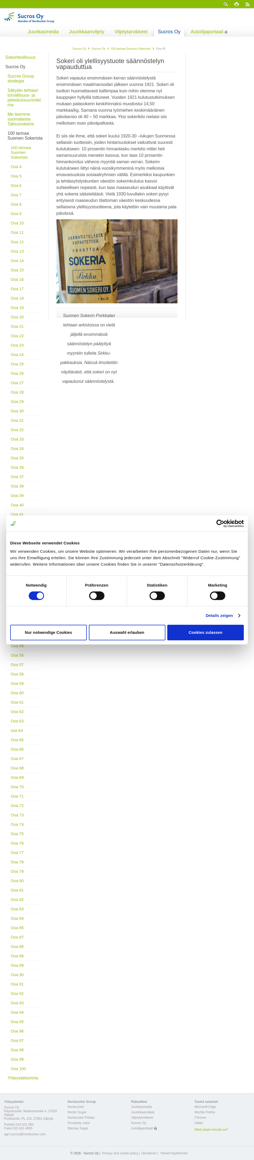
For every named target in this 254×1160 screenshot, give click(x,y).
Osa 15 (17, 270)
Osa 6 (16, 185)
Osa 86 (17, 946)
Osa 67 (17, 758)
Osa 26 (17, 373)
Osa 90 (17, 974)
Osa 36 (17, 467)
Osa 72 (17, 805)
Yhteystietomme (23, 1078)
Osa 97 (17, 1040)
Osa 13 (17, 251)
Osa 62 (17, 711)
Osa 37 (17, 476)
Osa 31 (17, 420)
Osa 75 (17, 833)
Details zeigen (219, 615)
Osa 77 (17, 852)
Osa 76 (17, 843)
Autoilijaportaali (207, 31)
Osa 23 (17, 345)
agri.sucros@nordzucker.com (25, 1134)
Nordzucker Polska (81, 1117)
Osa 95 (17, 1021)
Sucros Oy (169, 31)
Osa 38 (17, 486)
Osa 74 (17, 824)
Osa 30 (17, 411)
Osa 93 (17, 1003)
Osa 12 (17, 241)
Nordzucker (76, 1107)
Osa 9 (16, 213)
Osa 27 (17, 382)
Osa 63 (17, 721)
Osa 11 (17, 232)
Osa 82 (17, 899)
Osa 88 (17, 956)
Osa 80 (17, 880)
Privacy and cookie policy (120, 1153)
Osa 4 (16, 166)
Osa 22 (17, 335)
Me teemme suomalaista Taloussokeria (21, 119)
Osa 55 (17, 645)
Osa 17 (17, 288)
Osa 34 (17, 448)
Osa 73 (17, 815)
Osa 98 (17, 1050)
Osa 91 (17, 984)
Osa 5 (16, 176)
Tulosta (237, 4)
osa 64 (17, 730)
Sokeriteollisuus (20, 57)
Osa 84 (17, 918)
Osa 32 (17, 429)
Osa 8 (16, 204)
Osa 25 (17, 364)
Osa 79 (17, 871)
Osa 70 (17, 786)
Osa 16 (17, 279)
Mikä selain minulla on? (211, 1130)
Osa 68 (17, 768)
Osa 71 (17, 796)
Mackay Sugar (78, 1128)
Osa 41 (17, 514)
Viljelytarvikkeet (131, 31)
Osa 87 (17, 937)
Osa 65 (17, 739)
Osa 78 (17, 862)
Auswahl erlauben (127, 632)
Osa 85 (17, 927)
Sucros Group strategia (21, 78)
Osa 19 (17, 307)
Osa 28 (17, 392)
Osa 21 (17, 326)
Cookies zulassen (206, 632)
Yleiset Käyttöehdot (174, 1153)
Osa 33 (17, 439)
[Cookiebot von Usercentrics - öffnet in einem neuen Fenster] (220, 523)
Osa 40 (17, 505)
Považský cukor (79, 1123)
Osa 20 (17, 317)
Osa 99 (17, 1059)
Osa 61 (17, 702)
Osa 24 (17, 354)
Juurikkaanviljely (86, 31)
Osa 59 (17, 683)
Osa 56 (17, 655)
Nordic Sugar (77, 1112)
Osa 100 (18, 1068)
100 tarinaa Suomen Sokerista (131, 48)
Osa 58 (17, 674)
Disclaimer (149, 1153)
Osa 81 (17, 890)
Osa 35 (17, 458)
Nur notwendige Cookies (48, 632)
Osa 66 (17, 749)
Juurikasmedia (43, 31)
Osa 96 (17, 1031)
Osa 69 (17, 777)
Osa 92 (17, 993)
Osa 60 (17, 692)
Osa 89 (17, 965)
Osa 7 (16, 194)
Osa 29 (17, 401)
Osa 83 (17, 909)
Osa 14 (17, 260)
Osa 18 (17, 298)
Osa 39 (17, 495)
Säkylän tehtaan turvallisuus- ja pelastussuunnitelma (24, 97)
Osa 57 (17, 664)
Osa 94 (17, 1012)
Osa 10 (17, 223)
